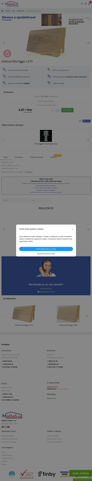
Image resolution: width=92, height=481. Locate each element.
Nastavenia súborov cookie (46, 253)
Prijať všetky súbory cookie (46, 249)
